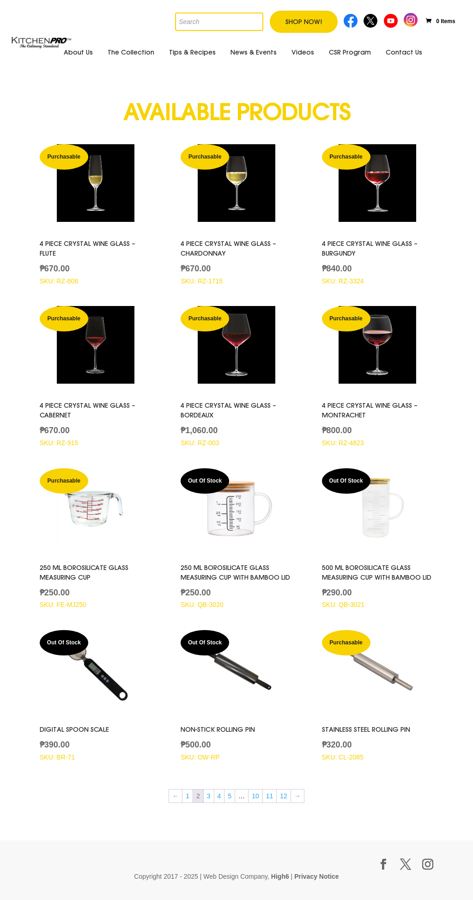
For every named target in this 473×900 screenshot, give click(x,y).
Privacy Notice (316, 876)
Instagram (411, 18)
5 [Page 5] (229, 796)
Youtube (392, 19)
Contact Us (404, 52)
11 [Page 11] (269, 796)
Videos (302, 52)
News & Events (253, 52)
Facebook (351, 19)
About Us (78, 52)
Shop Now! (303, 22)
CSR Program (350, 52)
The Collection (131, 52)
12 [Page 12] (283, 796)
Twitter (371, 19)
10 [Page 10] (255, 796)
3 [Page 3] (209, 796)
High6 (280, 876)
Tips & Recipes (192, 52)
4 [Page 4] (219, 796)
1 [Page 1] (187, 796)
